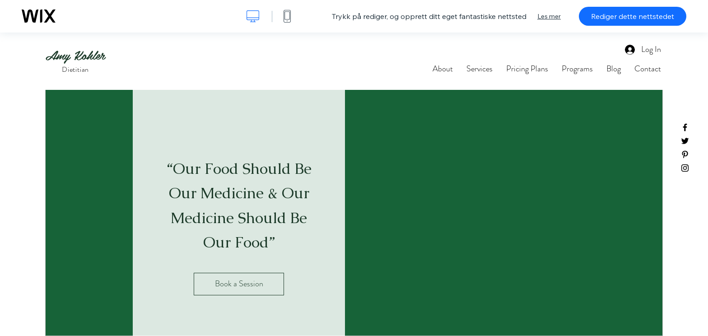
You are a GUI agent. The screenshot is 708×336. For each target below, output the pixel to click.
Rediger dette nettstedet (632, 16)
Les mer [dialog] (549, 16)
